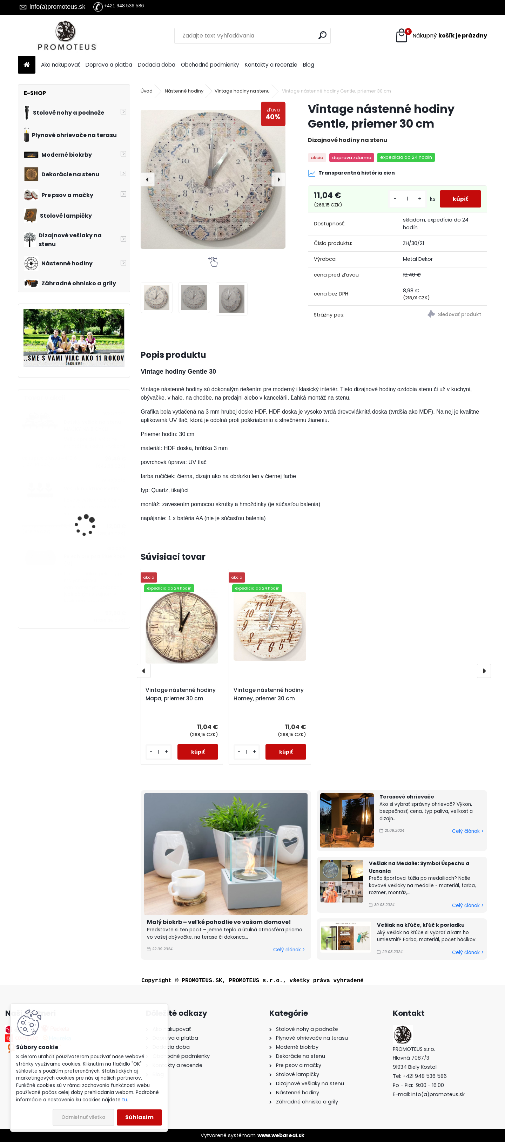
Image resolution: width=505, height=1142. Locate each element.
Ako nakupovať (60, 64)
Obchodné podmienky (210, 64)
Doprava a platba (109, 64)
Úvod (147, 91)
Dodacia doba (156, 64)
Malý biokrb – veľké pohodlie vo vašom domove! (219, 922)
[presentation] (148, 179)
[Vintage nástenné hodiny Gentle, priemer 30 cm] (213, 179)
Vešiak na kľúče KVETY (91, 488)
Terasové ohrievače (406, 796)
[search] (322, 35)
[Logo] (66, 35)
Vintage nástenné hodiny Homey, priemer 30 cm (269, 694)
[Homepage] (26, 65)
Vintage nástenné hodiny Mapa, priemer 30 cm (181, 694)
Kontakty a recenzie (271, 64)
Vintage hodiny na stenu (242, 91)
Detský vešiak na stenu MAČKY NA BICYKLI (92, 426)
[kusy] (405, 199)
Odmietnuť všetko (83, 1117)
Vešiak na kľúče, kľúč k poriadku (421, 925)
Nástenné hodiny (184, 91)
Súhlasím (139, 1117)
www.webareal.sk (280, 1135)
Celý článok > (289, 949)
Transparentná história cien (351, 173)
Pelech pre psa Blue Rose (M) (94, 560)
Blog (308, 64)
